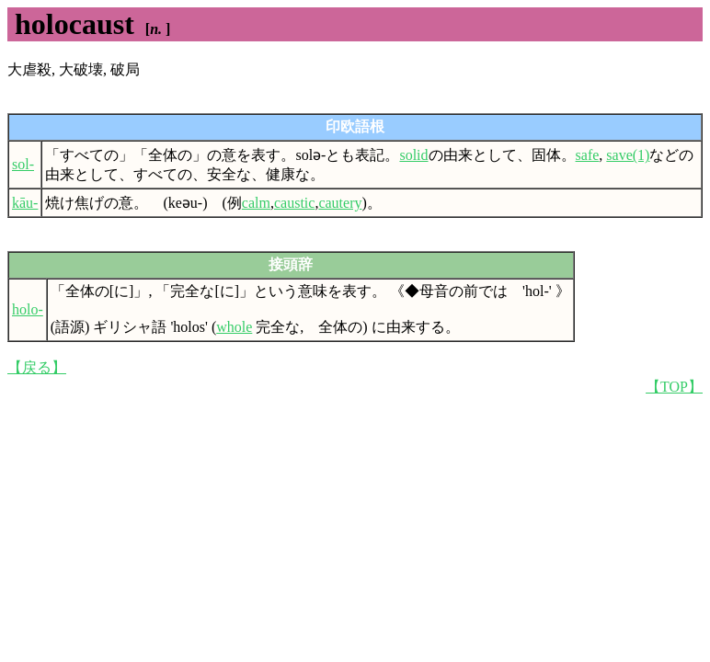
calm (256, 203)
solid (413, 155)
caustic (294, 203)
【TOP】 (674, 386)
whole (234, 327)
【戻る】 (36, 367)
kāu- (25, 203)
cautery (339, 203)
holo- (27, 309)
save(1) (627, 155)
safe (588, 155)
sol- (23, 164)
